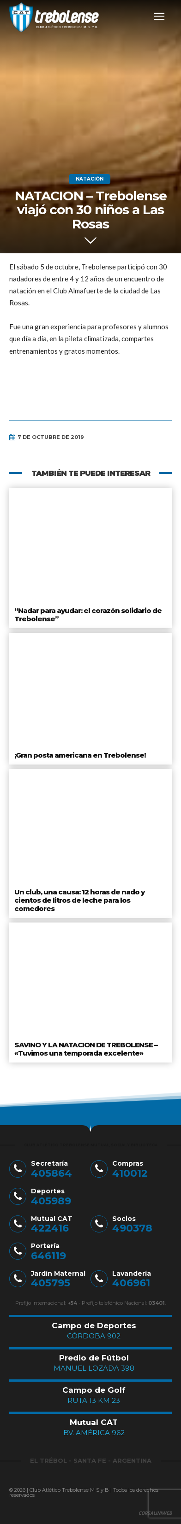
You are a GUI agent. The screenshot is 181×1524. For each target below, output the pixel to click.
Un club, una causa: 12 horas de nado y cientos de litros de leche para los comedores (79, 900)
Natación (89, 179)
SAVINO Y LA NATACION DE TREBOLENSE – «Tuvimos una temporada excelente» (85, 1048)
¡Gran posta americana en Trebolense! (79, 755)
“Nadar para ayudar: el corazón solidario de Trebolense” (88, 614)
